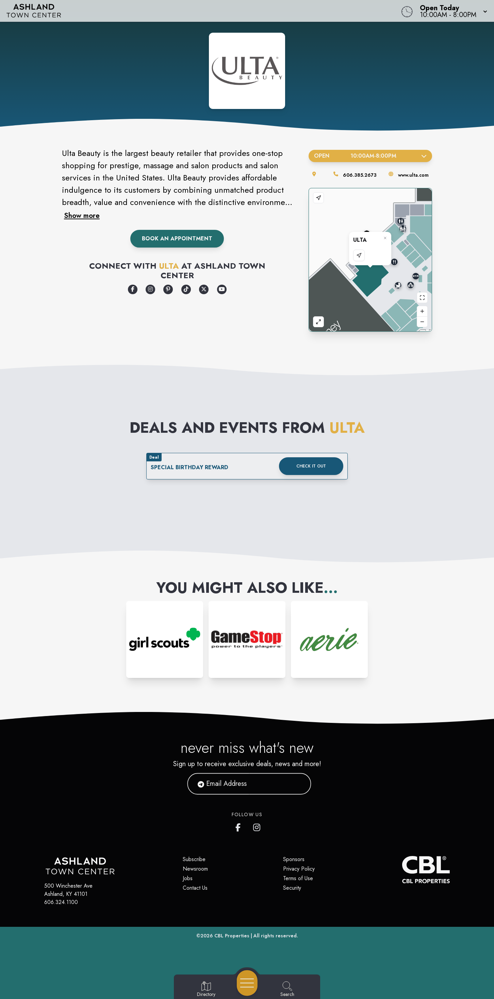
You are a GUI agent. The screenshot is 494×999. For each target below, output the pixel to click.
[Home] (186, 11)
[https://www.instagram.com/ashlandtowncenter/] (257, 826)
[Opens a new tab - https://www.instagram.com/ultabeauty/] (150, 289)
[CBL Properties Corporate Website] (402, 869)
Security (292, 888)
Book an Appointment (177, 238)
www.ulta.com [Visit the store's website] (413, 175)
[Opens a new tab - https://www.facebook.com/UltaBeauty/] (132, 289)
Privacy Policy (299, 869)
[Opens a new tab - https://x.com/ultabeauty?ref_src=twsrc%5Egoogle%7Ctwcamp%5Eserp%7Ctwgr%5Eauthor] (204, 289)
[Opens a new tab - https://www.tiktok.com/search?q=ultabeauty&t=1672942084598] (186, 289)
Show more (82, 215)
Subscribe (194, 859)
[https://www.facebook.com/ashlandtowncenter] (239, 826)
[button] (451, 11)
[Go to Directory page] (206, 989)
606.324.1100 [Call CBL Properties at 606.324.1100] (61, 902)
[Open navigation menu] (247, 983)
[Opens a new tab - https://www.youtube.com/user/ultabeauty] (222, 289)
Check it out (311, 466)
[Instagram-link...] (164, 639)
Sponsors (293, 859)
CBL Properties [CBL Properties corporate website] (231, 935)
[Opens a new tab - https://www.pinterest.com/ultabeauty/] (168, 289)
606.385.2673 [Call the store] (360, 175)
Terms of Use (298, 878)
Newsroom (195, 869)
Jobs (188, 878)
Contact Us (195, 888)
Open (370, 156)
